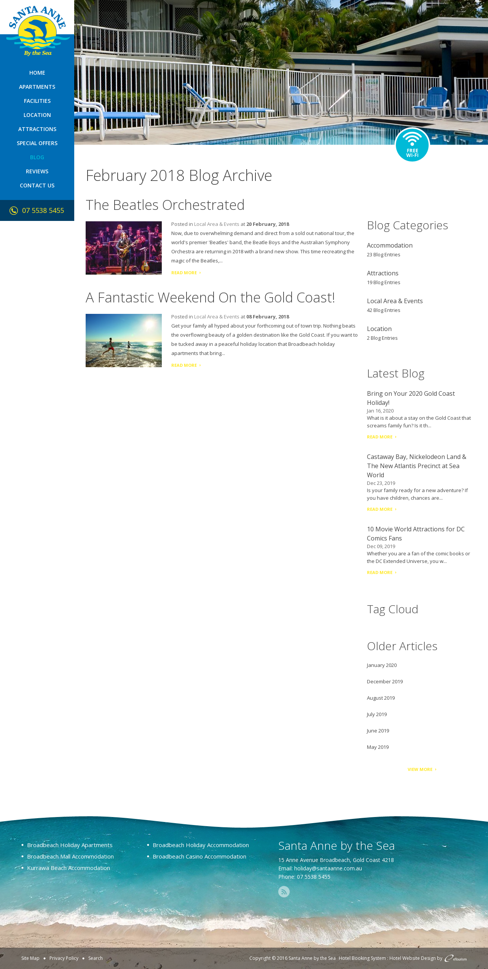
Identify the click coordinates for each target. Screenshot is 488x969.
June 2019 (378, 730)
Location (37, 114)
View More (420, 769)
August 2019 (381, 697)
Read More (184, 272)
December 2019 (385, 681)
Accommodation (390, 245)
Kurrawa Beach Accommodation (68, 867)
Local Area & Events (216, 224)
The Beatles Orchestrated (165, 204)
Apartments (37, 86)
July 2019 (377, 714)
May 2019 (378, 747)
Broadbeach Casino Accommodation (199, 856)
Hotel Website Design (412, 958)
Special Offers (37, 143)
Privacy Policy (63, 958)
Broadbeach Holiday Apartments (70, 845)
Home (37, 72)
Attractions (37, 129)
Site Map (30, 958)
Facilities (37, 100)
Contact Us (37, 185)
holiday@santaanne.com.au (328, 868)
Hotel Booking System (362, 958)
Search (95, 958)
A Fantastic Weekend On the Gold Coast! (210, 297)
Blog (37, 157)
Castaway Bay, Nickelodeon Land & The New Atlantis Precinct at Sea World (416, 466)
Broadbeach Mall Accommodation (70, 856)
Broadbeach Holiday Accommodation (201, 845)
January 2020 (382, 665)
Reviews (37, 171)
